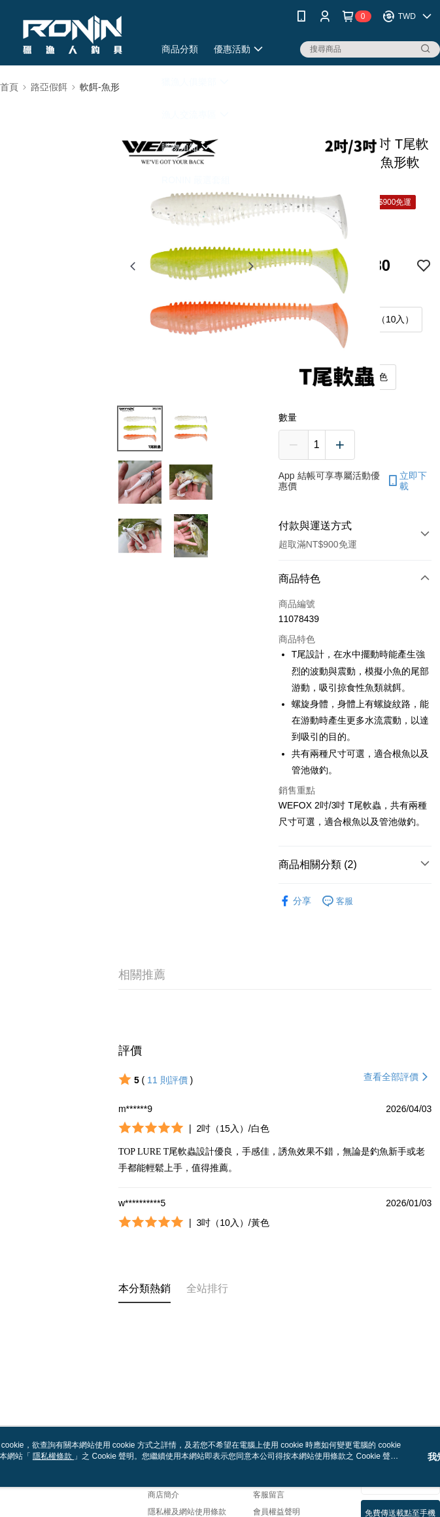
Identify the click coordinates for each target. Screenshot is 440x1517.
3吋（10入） (388, 319)
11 (167, 1080)
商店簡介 (163, 1494)
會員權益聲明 (276, 1511)
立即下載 (406, 481)
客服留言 (268, 1494)
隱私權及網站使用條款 (187, 1511)
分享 (295, 901)
